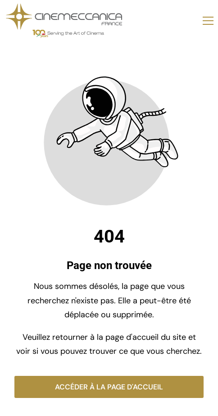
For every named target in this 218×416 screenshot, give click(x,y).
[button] (208, 21)
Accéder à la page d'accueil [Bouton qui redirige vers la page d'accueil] (109, 387)
